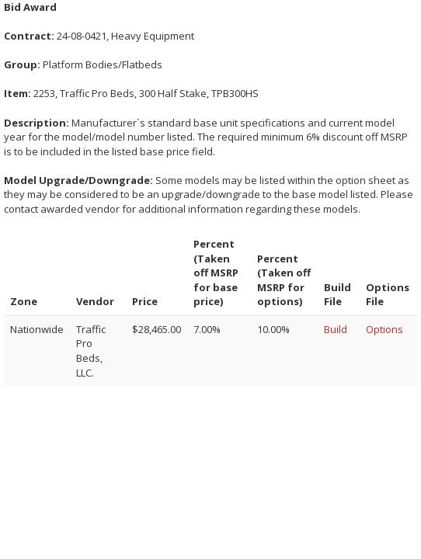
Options (384, 329)
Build (335, 329)
